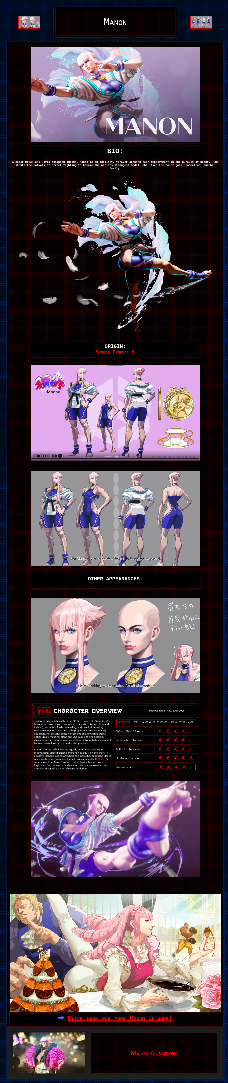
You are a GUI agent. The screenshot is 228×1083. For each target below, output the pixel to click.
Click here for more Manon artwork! (120, 1018)
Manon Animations (154, 1053)
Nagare (102, 759)
